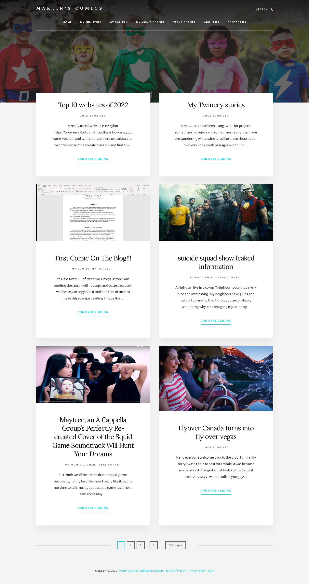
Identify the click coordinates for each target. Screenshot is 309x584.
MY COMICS (81, 269)
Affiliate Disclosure (152, 570)
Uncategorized (93, 116)
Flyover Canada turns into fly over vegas (216, 432)
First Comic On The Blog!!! (93, 257)
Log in (210, 570)
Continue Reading (93, 160)
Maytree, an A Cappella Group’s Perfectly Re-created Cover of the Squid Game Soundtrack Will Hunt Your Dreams (93, 436)
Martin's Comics (70, 8)
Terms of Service (176, 570)
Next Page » (175, 546)
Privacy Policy (196, 570)
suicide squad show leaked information (216, 262)
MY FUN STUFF (103, 269)
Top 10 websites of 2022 (93, 104)
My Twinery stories (216, 104)
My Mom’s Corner (80, 465)
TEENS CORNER (201, 277)
